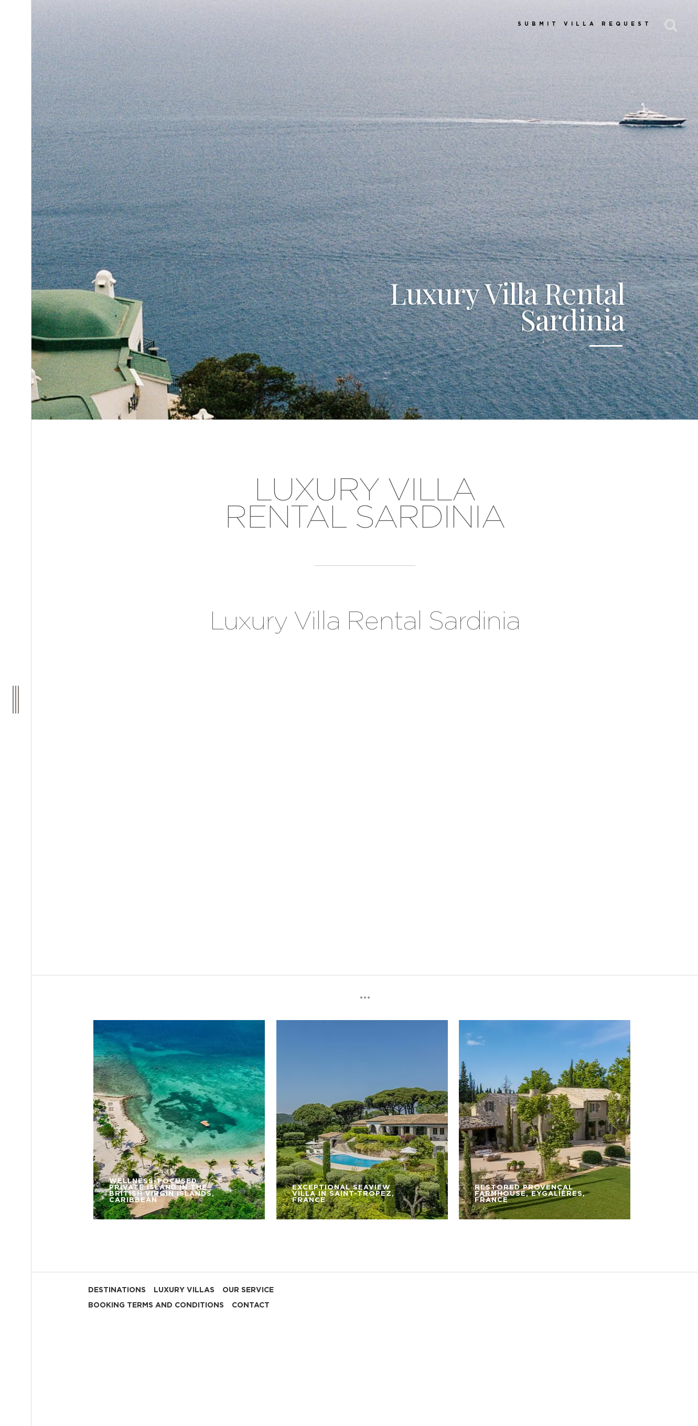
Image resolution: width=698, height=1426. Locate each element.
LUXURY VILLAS (184, 1290)
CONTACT (251, 1305)
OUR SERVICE (248, 1290)
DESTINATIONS (117, 1290)
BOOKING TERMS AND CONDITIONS (156, 1305)
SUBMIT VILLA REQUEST (585, 24)
